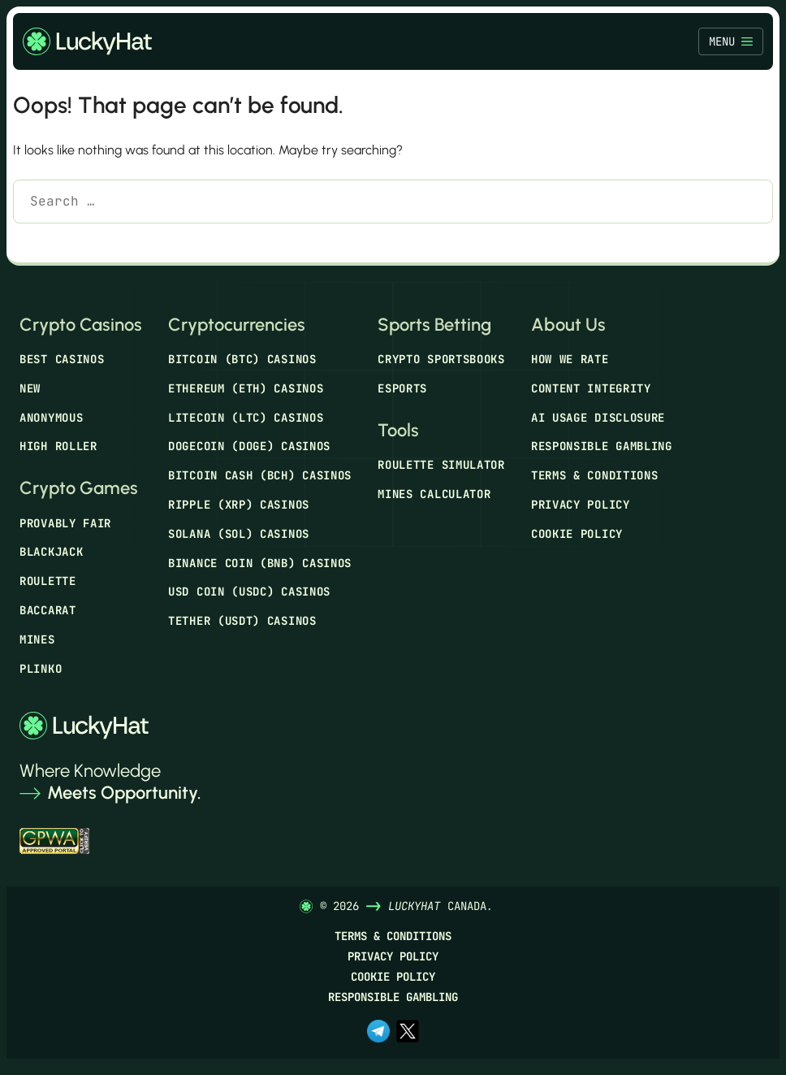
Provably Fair (65, 523)
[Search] (37, 242)
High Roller (58, 446)
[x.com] (407, 1033)
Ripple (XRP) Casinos (238, 504)
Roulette (47, 581)
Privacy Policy (580, 504)
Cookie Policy (577, 534)
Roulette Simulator (441, 464)
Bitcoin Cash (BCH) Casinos (260, 475)
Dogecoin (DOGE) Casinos (249, 446)
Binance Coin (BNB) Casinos (260, 563)
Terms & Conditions (595, 475)
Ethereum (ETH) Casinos (245, 388)
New (30, 388)
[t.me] (378, 1033)
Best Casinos (61, 359)
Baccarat (47, 610)
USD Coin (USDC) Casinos (249, 591)
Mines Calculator (434, 494)
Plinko (40, 668)
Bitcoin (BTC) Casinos (242, 359)
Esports (402, 388)
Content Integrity (591, 388)
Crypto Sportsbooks (441, 359)
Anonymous (51, 417)
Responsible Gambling (601, 446)
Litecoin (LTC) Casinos (245, 417)
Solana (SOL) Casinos (238, 534)
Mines (37, 639)
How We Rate (570, 359)
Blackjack (51, 551)
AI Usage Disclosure (598, 417)
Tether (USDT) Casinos (242, 620)
